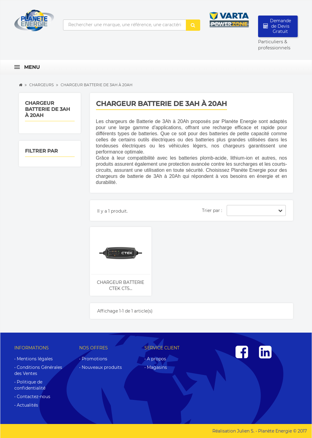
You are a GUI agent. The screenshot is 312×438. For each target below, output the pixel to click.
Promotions (94, 359)
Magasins (157, 367)
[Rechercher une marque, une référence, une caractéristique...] (124, 24)
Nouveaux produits (102, 367)
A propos (156, 359)
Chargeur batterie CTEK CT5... (120, 285)
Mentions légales (35, 359)
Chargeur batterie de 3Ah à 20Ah (47, 109)
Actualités (27, 405)
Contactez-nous (33, 396)
